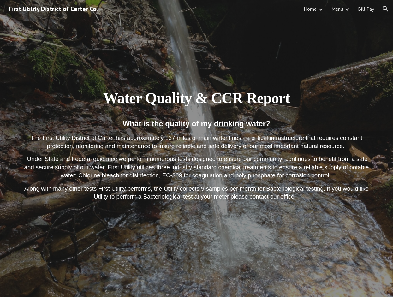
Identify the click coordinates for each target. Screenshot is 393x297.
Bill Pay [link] (366, 9)
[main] (196, 148)
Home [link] (310, 9)
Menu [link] (337, 9)
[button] (385, 8)
